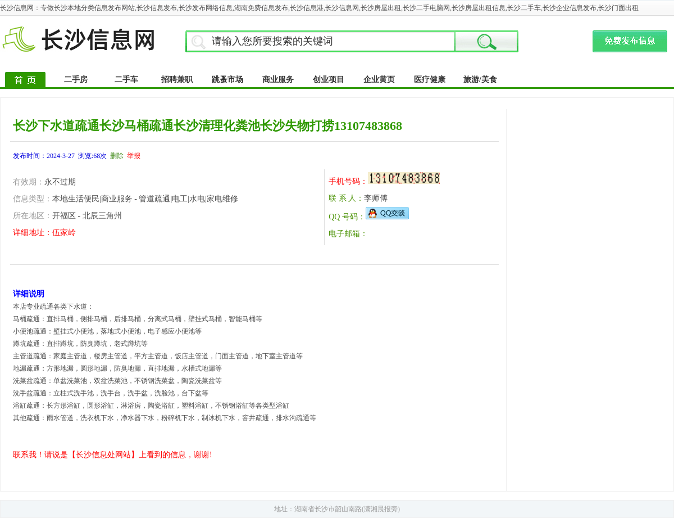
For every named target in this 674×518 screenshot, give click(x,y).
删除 (117, 156)
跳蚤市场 (227, 79)
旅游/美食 (480, 79)
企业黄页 (379, 79)
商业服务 (278, 79)
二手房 (76, 79)
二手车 (126, 79)
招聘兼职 (177, 79)
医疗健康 (429, 79)
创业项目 (328, 79)
